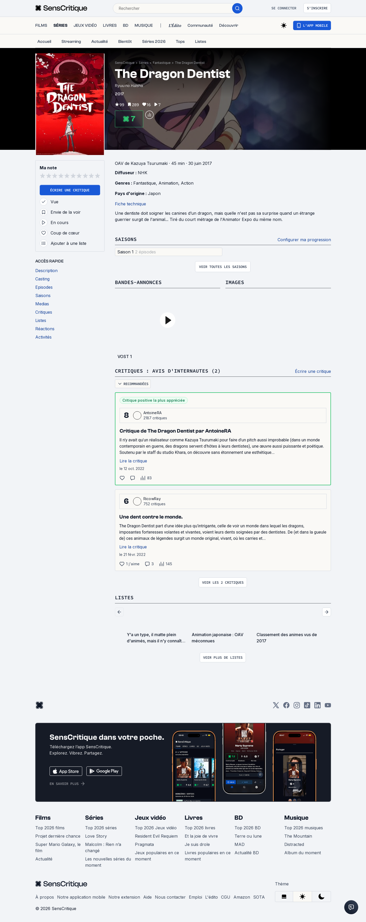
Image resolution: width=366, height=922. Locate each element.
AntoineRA (152, 412)
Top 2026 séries (101, 827)
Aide (147, 897)
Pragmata (144, 844)
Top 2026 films (50, 827)
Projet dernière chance (57, 836)
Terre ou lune (248, 836)
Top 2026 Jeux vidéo (156, 827)
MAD (239, 844)
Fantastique (162, 63)
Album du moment (302, 852)
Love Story (96, 836)
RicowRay (152, 498)
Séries (144, 63)
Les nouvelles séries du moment (108, 862)
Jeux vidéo (150, 817)
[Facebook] (286, 707)
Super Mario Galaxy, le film (58, 847)
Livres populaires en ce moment (208, 856)
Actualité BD (246, 852)
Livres (194, 817)
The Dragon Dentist (190, 63)
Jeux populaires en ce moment (157, 856)
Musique (296, 817)
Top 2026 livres (200, 827)
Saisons (126, 239)
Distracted (294, 844)
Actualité (43, 859)
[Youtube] (328, 707)
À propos (44, 897)
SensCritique (125, 63)
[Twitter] (276, 707)
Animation (168, 183)
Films (43, 817)
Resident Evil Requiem (156, 836)
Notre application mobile (81, 897)
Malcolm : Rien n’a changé (103, 847)
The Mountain (298, 836)
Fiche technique (130, 203)
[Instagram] (297, 707)
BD (238, 817)
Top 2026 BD (247, 827)
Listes (124, 597)
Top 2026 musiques (303, 827)
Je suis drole (197, 844)
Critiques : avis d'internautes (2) (168, 370)
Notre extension (124, 897)
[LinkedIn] (317, 707)
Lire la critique (133, 460)
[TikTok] (307, 707)
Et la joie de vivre (201, 836)
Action (187, 183)
